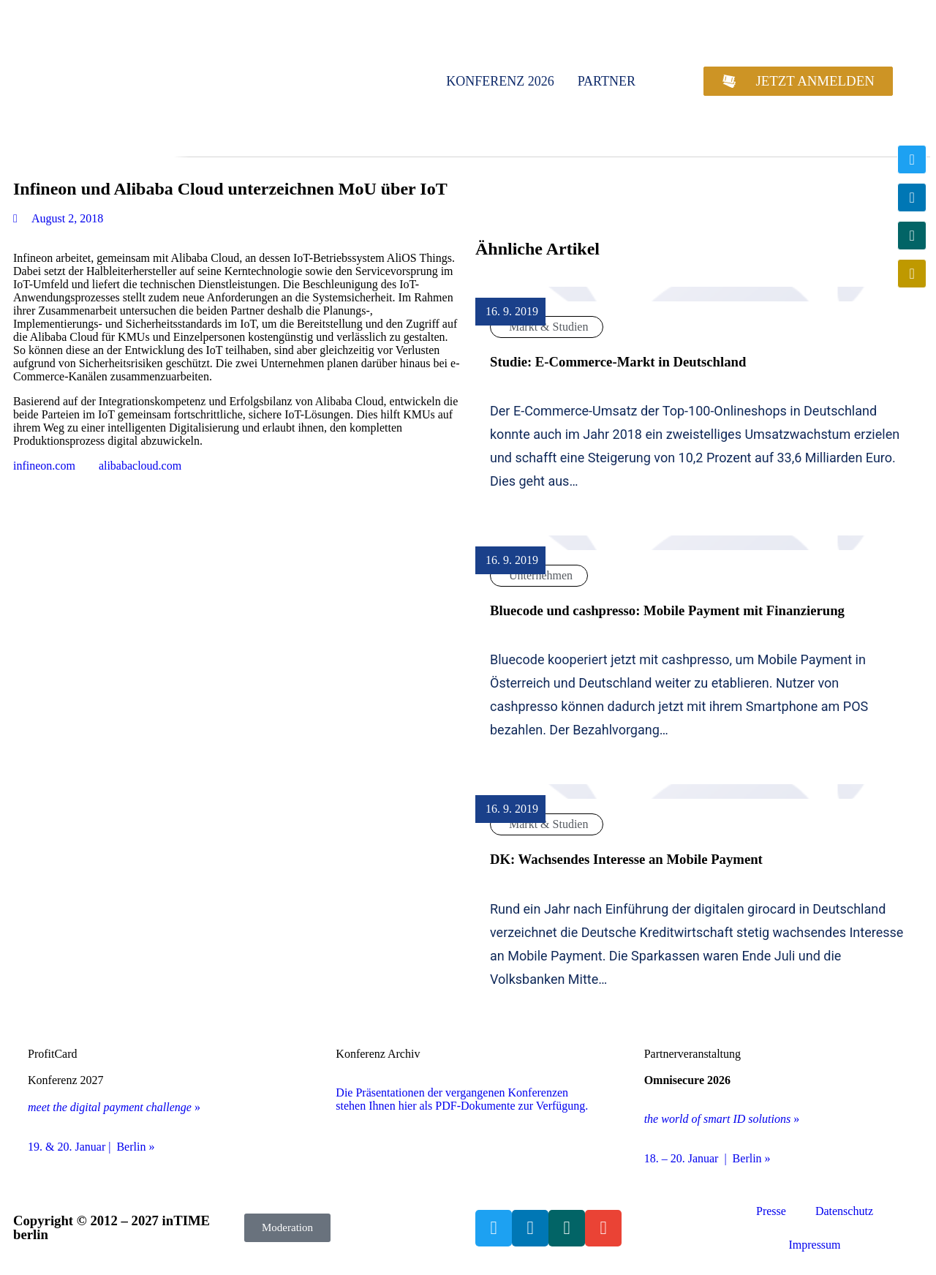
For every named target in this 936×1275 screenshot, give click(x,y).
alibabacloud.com (140, 465)
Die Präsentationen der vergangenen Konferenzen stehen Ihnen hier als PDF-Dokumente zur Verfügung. (462, 1099)
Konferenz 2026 (500, 81)
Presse (771, 1211)
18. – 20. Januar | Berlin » (707, 1158)
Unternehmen (541, 575)
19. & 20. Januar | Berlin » (91, 1146)
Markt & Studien (548, 326)
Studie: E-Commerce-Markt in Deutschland (618, 361)
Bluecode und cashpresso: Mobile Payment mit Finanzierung (667, 610)
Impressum (814, 1244)
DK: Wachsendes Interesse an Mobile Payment (626, 859)
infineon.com (44, 465)
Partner (606, 81)
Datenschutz (844, 1211)
